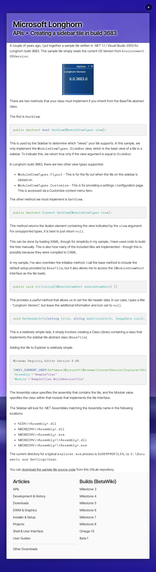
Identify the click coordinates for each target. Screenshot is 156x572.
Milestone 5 (88, 503)
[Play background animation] (149, 7)
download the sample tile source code (49, 469)
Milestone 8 (88, 524)
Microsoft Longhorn (47, 24)
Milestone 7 (88, 517)
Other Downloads (25, 549)
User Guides (21, 538)
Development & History (29, 496)
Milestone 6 (88, 510)
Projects (18, 524)
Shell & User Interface (28, 531)
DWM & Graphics (25, 510)
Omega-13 (87, 531)
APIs (18, 33)
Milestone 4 (88, 496)
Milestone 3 (88, 489)
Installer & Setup (24, 517)
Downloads (21, 503)
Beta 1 (84, 538)
